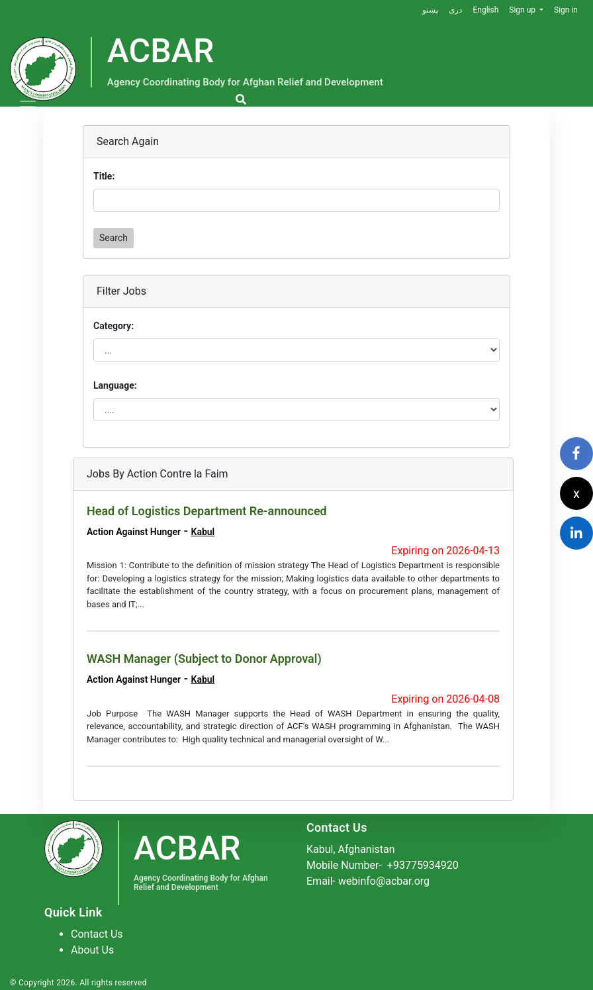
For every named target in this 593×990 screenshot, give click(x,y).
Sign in (566, 10)
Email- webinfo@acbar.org (368, 881)
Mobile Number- (382, 865)
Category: (113, 326)
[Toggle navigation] (28, 106)
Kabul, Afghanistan (350, 849)
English (485, 10)
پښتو (430, 10)
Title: (103, 176)
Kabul (203, 531)
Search (113, 237)
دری (455, 10)
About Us (92, 950)
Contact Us (97, 934)
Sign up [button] (523, 10)
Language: (115, 385)
